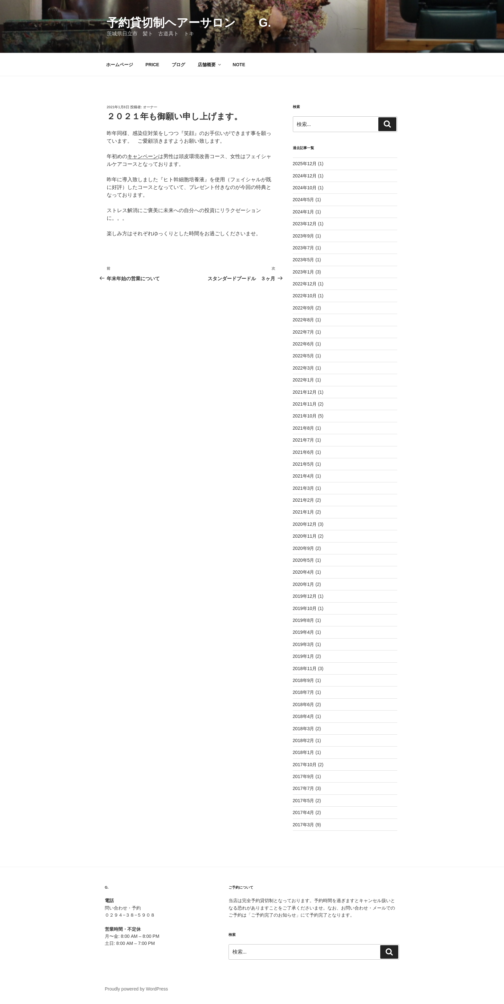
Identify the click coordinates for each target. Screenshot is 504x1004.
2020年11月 (305, 536)
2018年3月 (303, 728)
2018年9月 (303, 680)
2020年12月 (305, 524)
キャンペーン (142, 156)
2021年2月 (303, 500)
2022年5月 (303, 355)
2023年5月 (303, 259)
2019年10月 (305, 608)
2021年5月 (303, 464)
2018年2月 (303, 740)
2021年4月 (303, 476)
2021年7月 (303, 440)
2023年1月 (303, 271)
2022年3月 (303, 368)
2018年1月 (303, 752)
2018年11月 (305, 668)
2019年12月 (305, 596)
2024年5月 (303, 199)
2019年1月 (303, 656)
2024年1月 (303, 211)
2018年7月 (303, 692)
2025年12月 (305, 163)
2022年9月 (303, 307)
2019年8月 (303, 620)
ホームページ (119, 64)
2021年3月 (303, 488)
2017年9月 (303, 776)
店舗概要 (210, 64)
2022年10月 (305, 295)
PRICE (152, 64)
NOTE (239, 64)
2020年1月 (303, 584)
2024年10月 (305, 187)
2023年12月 (305, 223)
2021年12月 (305, 392)
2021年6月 (303, 452)
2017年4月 (303, 812)
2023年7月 (303, 247)
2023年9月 (303, 235)
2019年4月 (303, 632)
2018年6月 (303, 704)
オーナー (150, 107)
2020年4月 (303, 572)
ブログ (178, 64)
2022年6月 (303, 343)
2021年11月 (305, 404)
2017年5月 (303, 800)
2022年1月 (303, 379)
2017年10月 (305, 764)
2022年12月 (305, 283)
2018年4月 (303, 716)
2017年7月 (303, 788)
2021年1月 (303, 512)
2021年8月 (303, 428)
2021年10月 (305, 415)
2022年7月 (303, 332)
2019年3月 (303, 644)
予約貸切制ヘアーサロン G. (195, 22)
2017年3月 (303, 824)
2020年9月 (303, 548)
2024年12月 (305, 175)
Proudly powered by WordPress (136, 988)
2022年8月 (303, 319)
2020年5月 (303, 560)
